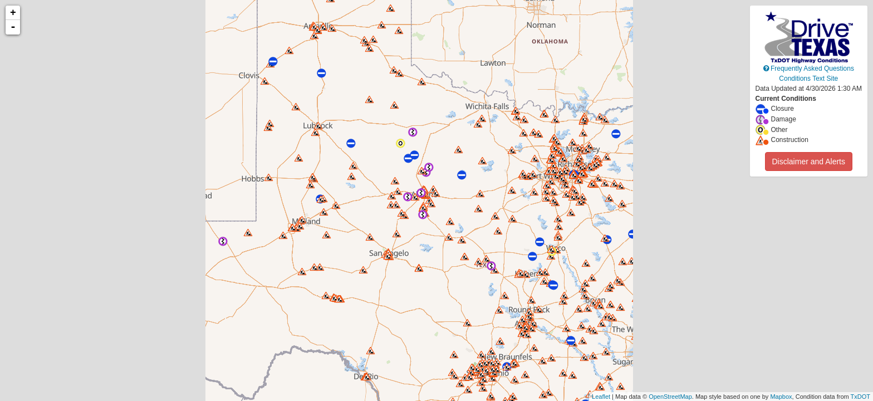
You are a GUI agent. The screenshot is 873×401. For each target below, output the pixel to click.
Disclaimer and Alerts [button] (809, 161)
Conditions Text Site (808, 78)
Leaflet (601, 396)
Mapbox (781, 396)
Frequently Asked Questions (808, 68)
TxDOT (860, 396)
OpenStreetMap (670, 396)
